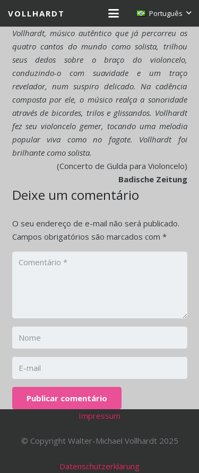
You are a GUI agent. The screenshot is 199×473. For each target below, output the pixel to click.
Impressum (99, 415)
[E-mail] (99, 368)
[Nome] (99, 337)
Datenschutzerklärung (99, 466)
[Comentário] (99, 284)
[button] (113, 13)
